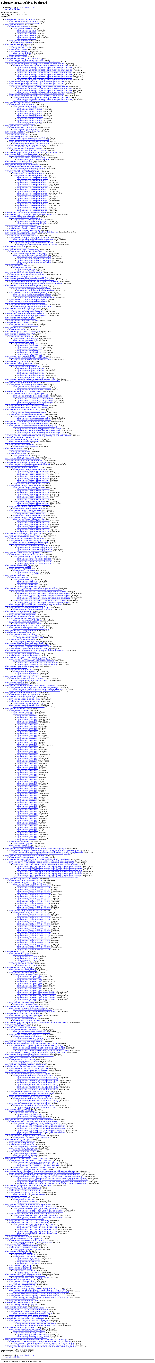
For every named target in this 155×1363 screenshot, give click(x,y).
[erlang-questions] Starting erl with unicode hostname (22, 382)
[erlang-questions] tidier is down (15, 576)
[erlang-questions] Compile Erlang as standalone (20, 652)
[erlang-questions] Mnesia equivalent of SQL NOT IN (22, 1013)
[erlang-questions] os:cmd (13, 327)
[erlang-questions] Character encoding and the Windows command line (27, 421)
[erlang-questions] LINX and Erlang (16, 361)
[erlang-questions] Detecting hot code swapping (20, 333)
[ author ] (28, 7)
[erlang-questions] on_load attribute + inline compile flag (23, 533)
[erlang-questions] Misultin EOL (15, 708)
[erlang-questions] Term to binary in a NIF (18, 611)
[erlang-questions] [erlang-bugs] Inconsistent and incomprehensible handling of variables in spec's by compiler (44, 850)
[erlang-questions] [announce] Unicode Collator (20, 1299)
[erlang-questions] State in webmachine (17, 443)
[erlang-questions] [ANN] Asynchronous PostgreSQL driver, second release (29, 1119)
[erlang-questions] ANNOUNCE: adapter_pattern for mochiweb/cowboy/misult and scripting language (37, 859)
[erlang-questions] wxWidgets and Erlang (18, 632)
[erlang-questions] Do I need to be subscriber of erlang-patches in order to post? (30, 685)
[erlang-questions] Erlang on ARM (16, 565)
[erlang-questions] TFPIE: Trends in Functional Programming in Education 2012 (30, 214)
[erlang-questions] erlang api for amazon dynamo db (21, 164)
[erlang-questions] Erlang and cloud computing (20, 19)
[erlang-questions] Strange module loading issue (20, 308)
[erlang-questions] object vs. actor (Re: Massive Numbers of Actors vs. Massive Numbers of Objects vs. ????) (40, 1345)
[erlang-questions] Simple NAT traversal (18, 102)
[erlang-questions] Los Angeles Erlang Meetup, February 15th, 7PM (26, 278)
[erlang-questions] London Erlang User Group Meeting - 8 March (26, 1338)
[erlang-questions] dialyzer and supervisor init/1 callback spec (24, 1318)
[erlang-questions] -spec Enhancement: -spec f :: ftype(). (23, 625)
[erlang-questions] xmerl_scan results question (20, 317)
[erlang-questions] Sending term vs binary (18, 1279)
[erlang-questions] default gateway (16, 668)
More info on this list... (12, 9)
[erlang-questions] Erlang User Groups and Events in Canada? (25, 643)
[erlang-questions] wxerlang (14, 448)
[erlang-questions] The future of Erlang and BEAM (21, 466)
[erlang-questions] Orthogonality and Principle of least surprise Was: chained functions (32, 62)
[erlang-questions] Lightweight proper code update (21, 225)
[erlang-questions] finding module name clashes (20, 319)
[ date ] (34, 7)
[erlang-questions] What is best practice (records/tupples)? (23, 273)
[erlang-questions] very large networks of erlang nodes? (22, 537)
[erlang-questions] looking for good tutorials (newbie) (22, 250)
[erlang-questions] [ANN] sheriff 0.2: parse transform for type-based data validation (31, 588)
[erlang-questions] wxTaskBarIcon (16, 1306)
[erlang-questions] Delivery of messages (18, 1139)
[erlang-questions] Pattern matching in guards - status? (22, 666)
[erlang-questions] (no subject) (15, 682)
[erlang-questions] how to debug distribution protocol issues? (24, 1006)
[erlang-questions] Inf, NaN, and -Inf (16, 1251)
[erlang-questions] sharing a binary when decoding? (21, 154)
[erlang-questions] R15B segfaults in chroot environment (23, 1134)
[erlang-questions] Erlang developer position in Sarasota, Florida (25, 212)
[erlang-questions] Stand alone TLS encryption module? (23, 58)
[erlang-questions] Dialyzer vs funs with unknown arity (22, 331)
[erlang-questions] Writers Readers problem (19, 161)
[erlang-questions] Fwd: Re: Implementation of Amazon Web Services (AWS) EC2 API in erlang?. (36, 1339)
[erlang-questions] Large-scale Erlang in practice (20, 170)
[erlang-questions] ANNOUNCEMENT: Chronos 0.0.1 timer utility (26, 1158)
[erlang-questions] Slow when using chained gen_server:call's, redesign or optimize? (32, 152)
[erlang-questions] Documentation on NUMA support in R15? (24, 1238)
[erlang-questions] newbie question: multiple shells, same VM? (25, 138)
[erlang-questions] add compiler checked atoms (20, 234)
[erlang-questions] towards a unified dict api (19, 1302)
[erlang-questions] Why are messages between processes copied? (25, 1072)
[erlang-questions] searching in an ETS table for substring (23, 391)
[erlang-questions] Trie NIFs (14, 264)
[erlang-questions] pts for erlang (15, 246)
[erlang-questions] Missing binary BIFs (17, 335)
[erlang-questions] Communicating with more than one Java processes (27, 1054)
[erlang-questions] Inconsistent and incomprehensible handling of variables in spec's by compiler (36, 848)
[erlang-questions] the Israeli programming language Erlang (24, 285)
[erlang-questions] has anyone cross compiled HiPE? (22, 1027)
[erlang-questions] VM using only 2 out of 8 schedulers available (25, 657)
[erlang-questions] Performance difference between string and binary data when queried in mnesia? (36, 434)
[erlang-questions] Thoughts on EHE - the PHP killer (22, 878)
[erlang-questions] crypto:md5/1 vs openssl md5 (20, 437)
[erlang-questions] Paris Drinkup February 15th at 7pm (22, 131)
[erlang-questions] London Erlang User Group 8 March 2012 (24, 1042)
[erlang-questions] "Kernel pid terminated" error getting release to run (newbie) (30, 280)
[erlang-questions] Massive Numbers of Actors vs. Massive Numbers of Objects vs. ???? (33, 1288)
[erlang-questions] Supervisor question (17, 322)
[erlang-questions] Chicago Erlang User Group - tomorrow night (25, 1065)
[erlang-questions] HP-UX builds (15, 1024)
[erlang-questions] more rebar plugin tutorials (19, 1286)
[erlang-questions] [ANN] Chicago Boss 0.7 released (22, 147)
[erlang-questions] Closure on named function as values (22, 230)
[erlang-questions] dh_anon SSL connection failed (21, 692)
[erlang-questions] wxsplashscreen (16, 1196)
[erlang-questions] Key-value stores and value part (21, 1187)
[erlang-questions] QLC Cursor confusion (18, 1057)
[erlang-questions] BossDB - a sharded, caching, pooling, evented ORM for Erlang (31, 1043)
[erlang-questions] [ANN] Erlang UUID (17, 1109)
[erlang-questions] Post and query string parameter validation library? (27, 423)
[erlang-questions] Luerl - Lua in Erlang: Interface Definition (36, 992)
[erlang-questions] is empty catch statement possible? (22, 409)
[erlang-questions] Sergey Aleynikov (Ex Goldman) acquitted (24, 855)
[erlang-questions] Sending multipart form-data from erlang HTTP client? (28, 1185)
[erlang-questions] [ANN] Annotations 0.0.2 (19, 125)
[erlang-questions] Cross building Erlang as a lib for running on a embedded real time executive (35, 650)
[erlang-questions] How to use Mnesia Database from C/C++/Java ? (26, 1169)
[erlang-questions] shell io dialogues (16, 1235)
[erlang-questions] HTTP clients (15, 951)
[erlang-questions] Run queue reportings (18, 276)
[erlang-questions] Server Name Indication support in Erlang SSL (26, 462)
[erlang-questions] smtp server (14, 24)
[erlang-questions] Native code (15, 133)
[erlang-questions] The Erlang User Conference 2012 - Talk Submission (28, 1118)
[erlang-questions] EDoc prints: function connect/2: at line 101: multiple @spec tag (31, 232)
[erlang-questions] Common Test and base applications (22, 552)
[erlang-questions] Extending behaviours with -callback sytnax (25, 313)
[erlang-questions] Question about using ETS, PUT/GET (23, 677)
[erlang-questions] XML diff (14, 44)
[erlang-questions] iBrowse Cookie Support (19, 1017)
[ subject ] (22, 7)
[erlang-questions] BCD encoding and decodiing (20, 216)
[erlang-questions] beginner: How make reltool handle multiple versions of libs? (30, 379)
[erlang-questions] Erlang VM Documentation (19, 1244)
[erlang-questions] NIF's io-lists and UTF (18, 1157)
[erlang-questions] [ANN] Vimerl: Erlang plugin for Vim (23, 1274)
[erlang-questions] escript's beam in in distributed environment (25, 303)
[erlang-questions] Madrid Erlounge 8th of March (21, 630)
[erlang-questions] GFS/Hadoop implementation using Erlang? (25, 606)
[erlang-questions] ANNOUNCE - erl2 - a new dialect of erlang (25, 1219)
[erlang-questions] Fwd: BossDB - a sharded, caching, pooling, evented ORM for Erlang (37, 1052)
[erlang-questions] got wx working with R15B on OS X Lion (24, 356)
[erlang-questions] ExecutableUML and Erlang (20, 616)
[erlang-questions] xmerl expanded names (18, 163)
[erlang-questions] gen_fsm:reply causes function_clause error (25, 1066)
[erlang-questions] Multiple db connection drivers (21, 696)
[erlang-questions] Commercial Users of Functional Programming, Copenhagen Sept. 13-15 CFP (35, 1022)
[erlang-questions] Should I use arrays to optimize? (21, 1327)
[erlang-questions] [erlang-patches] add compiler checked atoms (29, 237)
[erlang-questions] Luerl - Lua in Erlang (17, 967)
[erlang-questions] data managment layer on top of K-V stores (24, 1308)
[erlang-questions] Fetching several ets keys (19, 363)
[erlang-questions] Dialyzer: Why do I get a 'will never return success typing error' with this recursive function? (40, 1171)
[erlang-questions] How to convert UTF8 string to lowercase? (24, 404)
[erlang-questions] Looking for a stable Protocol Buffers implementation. (28, 1205)
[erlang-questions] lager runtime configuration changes (22, 459)
